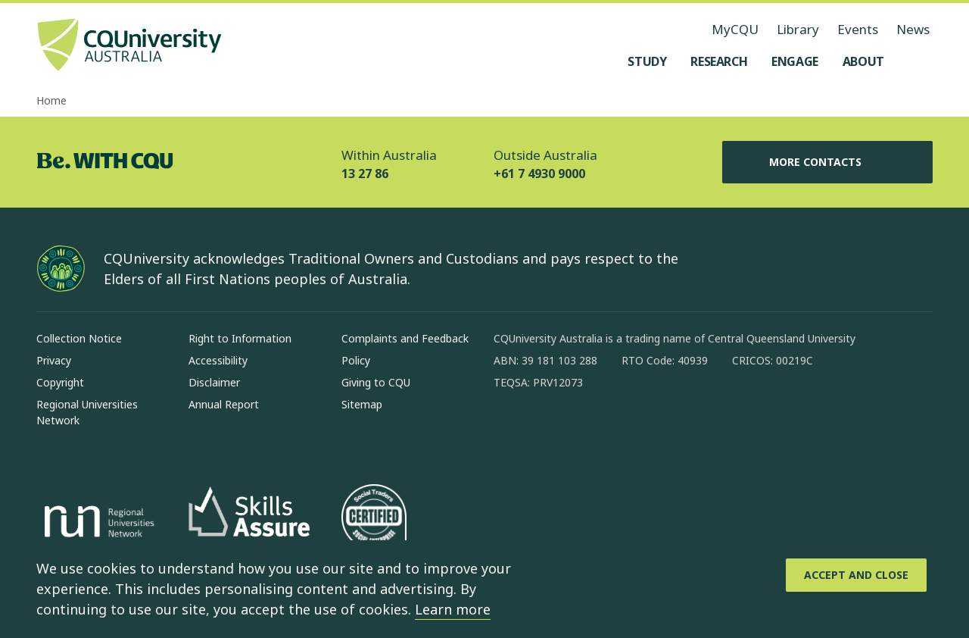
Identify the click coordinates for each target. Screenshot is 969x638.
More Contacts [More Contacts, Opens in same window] (827, 162)
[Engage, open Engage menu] (794, 61)
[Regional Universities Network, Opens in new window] (96, 523)
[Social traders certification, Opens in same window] (374, 523)
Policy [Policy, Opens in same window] (355, 360)
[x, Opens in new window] (628, 431)
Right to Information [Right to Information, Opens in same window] (240, 338)
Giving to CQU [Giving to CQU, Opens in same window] (375, 382)
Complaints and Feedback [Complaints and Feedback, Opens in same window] (405, 338)
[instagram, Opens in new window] (549, 431)
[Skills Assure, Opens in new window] (249, 523)
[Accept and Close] (856, 575)
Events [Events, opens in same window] (857, 29)
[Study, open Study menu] (647, 61)
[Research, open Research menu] (718, 61)
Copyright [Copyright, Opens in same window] (60, 382)
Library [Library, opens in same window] (798, 29)
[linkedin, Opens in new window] (589, 431)
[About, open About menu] (863, 61)
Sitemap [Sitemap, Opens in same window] (361, 404)
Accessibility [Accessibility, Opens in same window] (218, 360)
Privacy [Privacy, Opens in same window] (53, 360)
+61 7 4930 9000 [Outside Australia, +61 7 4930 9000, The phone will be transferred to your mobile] (539, 173)
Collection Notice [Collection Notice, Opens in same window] (79, 338)
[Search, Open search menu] (917, 61)
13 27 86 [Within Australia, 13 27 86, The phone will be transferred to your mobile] (364, 173)
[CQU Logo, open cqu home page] (129, 46)
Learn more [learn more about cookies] (453, 609)
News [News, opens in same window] (913, 29)
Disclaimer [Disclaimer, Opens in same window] (214, 382)
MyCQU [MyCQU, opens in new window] (735, 29)
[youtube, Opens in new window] (667, 431)
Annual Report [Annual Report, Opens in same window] (224, 404)
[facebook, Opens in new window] (510, 431)
